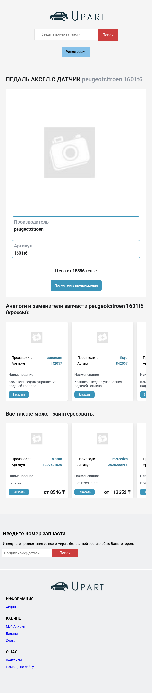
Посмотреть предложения (76, 285)
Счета (10, 641)
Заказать (19, 394)
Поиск (108, 35)
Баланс (12, 634)
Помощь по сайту (20, 667)
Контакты (14, 660)
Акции (11, 607)
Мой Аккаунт (16, 626)
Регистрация (76, 52)
